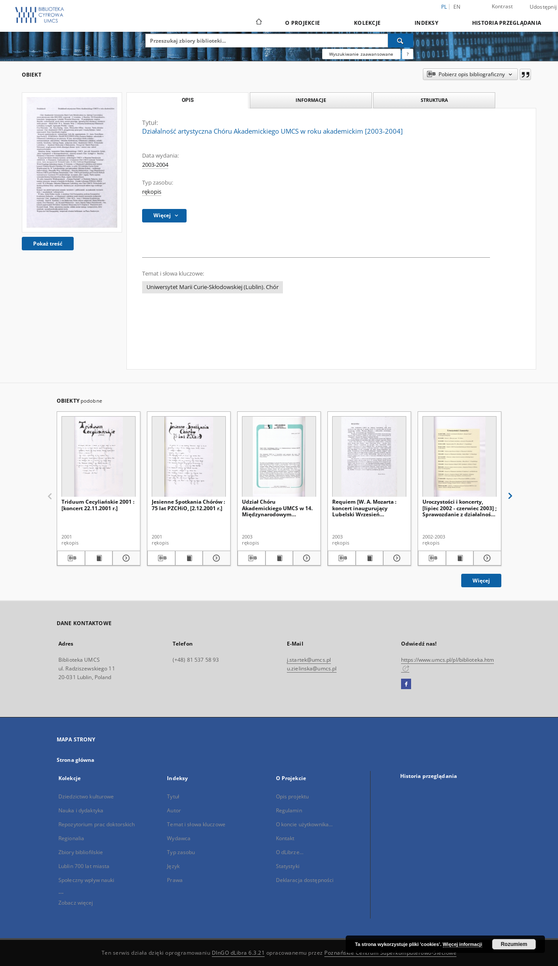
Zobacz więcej (75, 902)
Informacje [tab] (311, 100)
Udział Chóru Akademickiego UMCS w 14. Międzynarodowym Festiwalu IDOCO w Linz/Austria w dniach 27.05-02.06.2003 (278, 508)
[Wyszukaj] (400, 40)
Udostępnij (543, 6)
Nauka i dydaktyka (80, 810)
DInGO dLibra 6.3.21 (238, 952)
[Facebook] (406, 684)
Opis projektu (292, 796)
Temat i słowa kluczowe (196, 824)
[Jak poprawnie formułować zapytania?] (407, 54)
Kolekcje (367, 23)
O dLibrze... (289, 852)
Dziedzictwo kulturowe (86, 796)
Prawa (175, 880)
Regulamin (289, 810)
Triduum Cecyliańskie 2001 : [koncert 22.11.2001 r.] (97, 505)
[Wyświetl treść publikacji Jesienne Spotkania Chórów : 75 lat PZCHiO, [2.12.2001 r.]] (189, 558)
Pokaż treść (47, 243)
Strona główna (76, 760)
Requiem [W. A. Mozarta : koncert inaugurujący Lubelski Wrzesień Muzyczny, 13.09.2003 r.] (364, 508)
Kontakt (285, 838)
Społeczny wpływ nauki (86, 880)
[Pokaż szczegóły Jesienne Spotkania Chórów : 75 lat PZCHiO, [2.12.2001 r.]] (215, 558)
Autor (174, 810)
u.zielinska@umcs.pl (312, 668)
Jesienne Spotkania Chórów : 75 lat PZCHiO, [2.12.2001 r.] (188, 505)
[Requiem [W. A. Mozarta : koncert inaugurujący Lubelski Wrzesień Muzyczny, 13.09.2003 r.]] (369, 457)
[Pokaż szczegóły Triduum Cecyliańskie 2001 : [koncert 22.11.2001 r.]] (125, 558)
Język (173, 866)
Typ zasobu (181, 852)
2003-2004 (155, 164)
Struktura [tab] (434, 100)
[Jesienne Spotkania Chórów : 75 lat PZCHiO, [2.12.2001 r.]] (188, 457)
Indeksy (426, 23)
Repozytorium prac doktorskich (96, 824)
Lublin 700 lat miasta (84, 866)
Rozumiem (514, 944)
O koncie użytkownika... (304, 824)
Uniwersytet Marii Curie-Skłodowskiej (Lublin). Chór (212, 287)
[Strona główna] (258, 22)
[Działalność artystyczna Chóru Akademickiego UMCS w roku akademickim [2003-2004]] (72, 162)
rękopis (151, 191)
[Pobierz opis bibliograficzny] (71, 558)
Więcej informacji (462, 944)
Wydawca (179, 838)
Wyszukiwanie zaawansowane (361, 54)
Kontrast (502, 6)
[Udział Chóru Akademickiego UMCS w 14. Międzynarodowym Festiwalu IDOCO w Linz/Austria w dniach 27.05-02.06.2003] (279, 457)
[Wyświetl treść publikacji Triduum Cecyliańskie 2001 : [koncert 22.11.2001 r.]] (98, 558)
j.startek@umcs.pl (309, 659)
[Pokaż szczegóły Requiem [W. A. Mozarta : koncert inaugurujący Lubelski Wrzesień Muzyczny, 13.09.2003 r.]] (395, 558)
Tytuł (173, 796)
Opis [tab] (188, 100)
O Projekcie (302, 23)
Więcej (481, 580)
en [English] (457, 7)
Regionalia (71, 838)
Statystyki (287, 866)
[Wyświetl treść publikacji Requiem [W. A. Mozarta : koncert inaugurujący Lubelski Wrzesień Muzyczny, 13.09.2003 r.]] (369, 558)
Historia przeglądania (506, 23)
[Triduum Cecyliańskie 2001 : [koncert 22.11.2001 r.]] (98, 457)
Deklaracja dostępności (305, 880)
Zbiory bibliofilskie (80, 852)
